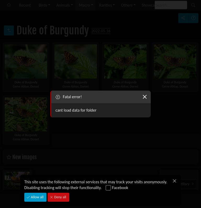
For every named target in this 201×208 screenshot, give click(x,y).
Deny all (59, 197)
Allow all (36, 197)
